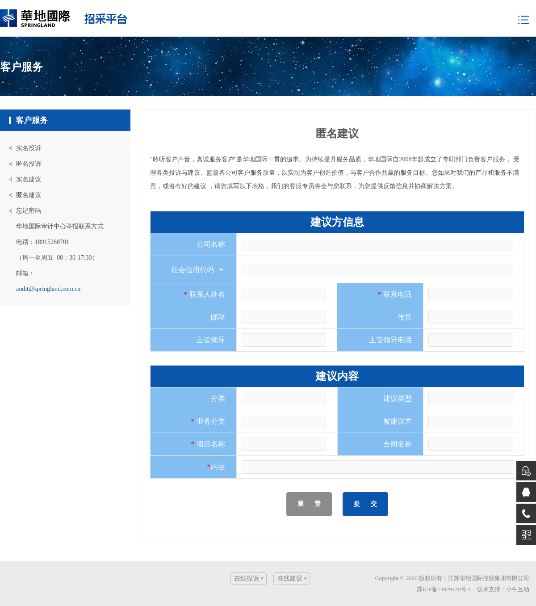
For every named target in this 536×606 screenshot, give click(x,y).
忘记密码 (28, 210)
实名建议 (28, 179)
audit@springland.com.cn (48, 289)
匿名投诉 (28, 163)
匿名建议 (28, 195)
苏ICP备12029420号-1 (444, 589)
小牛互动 (517, 589)
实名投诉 (28, 148)
